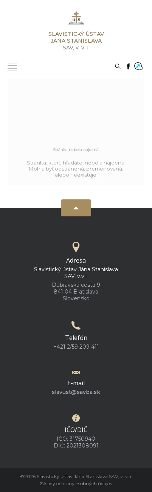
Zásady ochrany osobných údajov (76, 483)
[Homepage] (76, 21)
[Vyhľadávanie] (118, 66)
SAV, (76, 41)
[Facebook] (128, 66)
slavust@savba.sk (76, 392)
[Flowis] (138, 65)
